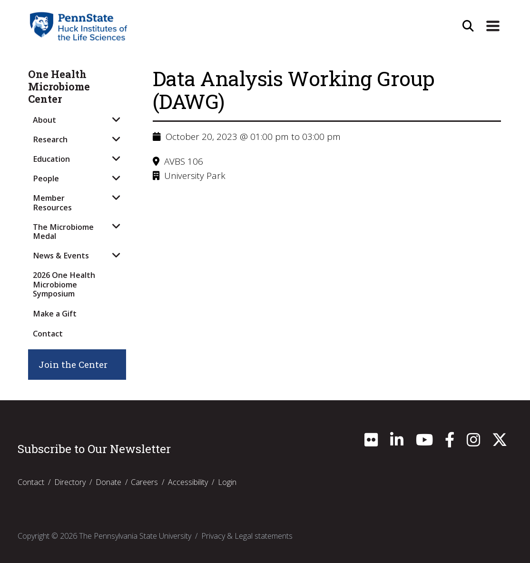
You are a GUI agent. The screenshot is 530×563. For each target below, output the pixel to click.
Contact (48, 333)
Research (50, 139)
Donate (108, 482)
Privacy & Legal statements (247, 536)
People (46, 178)
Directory (70, 482)
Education (51, 159)
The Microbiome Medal (63, 231)
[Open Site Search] (468, 26)
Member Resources (52, 202)
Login (227, 482)
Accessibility (188, 482)
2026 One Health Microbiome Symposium (64, 284)
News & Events (61, 255)
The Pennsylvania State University (135, 536)
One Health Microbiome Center (59, 87)
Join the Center (73, 364)
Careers (144, 482)
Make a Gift (55, 313)
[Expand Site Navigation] (493, 26)
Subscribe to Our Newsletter (94, 448)
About (44, 120)
